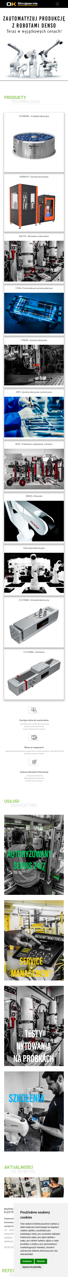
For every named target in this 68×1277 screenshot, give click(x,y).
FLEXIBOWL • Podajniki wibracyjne (34, 116)
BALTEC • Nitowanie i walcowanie (34, 236)
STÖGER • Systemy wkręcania (34, 340)
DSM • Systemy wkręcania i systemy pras (34, 392)
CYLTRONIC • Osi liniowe (34, 652)
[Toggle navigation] (57, 4)
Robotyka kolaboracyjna (34, 548)
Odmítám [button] (41, 1261)
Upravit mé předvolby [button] (32, 1267)
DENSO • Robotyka (34, 496)
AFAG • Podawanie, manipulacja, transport (34, 444)
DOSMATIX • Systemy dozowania (34, 176)
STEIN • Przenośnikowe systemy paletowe (34, 288)
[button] (5, 44)
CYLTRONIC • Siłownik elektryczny (34, 600)
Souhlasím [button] (27, 1261)
